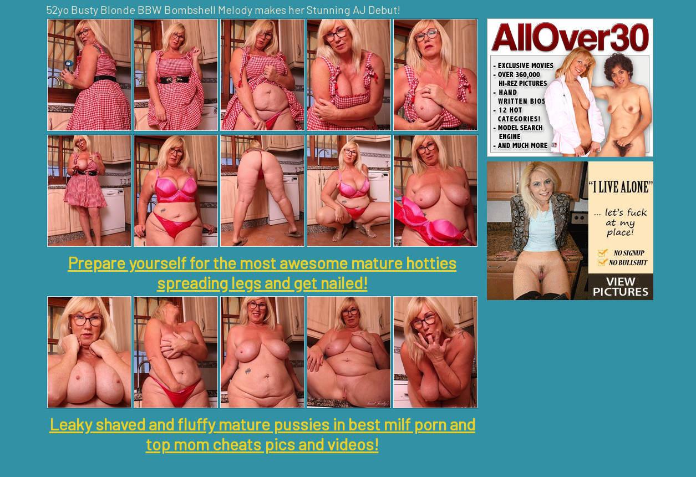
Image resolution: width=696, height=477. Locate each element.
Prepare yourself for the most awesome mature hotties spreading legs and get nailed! (262, 272)
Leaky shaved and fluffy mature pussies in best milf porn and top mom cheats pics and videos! (262, 434)
